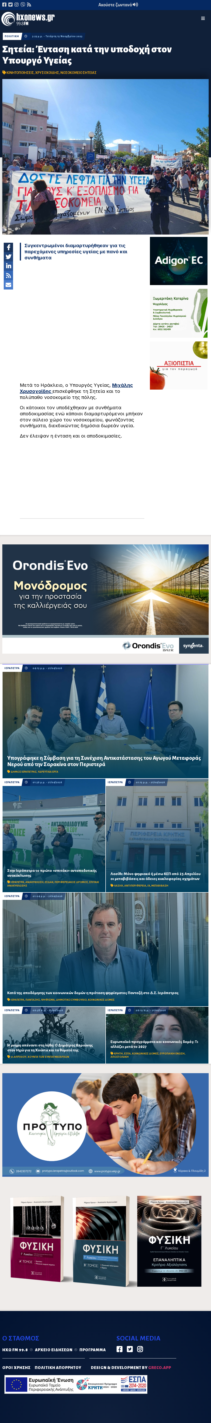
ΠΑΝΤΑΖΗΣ (32, 999)
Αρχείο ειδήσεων (54, 1350)
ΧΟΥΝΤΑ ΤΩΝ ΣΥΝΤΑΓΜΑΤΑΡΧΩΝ (48, 1056)
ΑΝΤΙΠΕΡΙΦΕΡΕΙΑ (135, 885)
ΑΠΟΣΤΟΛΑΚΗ (120, 1056)
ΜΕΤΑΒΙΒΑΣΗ (159, 885)
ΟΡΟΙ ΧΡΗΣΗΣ (16, 1368)
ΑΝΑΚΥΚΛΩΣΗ (34, 882)
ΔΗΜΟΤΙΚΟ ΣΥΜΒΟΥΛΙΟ (71, 999)
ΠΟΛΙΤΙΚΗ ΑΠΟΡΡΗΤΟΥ (58, 1368)
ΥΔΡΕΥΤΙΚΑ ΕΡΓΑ (48, 771)
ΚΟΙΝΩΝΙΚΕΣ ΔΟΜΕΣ (101, 999)
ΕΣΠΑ (127, 1053)
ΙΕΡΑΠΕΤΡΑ (12, 668)
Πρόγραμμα (93, 1350)
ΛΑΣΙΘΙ (118, 885)
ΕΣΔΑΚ (49, 882)
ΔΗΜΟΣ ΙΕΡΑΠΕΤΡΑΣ (24, 771)
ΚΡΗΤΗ (118, 1053)
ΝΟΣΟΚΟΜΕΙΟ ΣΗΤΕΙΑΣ (78, 73)
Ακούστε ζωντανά (118, 5)
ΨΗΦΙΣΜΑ (48, 999)
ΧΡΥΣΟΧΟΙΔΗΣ (47, 73)
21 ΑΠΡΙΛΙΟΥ (18, 1056)
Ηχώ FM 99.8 (15, 1350)
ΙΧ (148, 885)
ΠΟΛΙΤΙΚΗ (12, 36)
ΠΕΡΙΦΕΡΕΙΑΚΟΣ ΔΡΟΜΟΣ (71, 882)
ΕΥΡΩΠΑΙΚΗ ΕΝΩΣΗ (172, 1053)
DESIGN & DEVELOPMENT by (131, 1368)
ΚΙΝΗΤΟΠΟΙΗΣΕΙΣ (20, 73)
